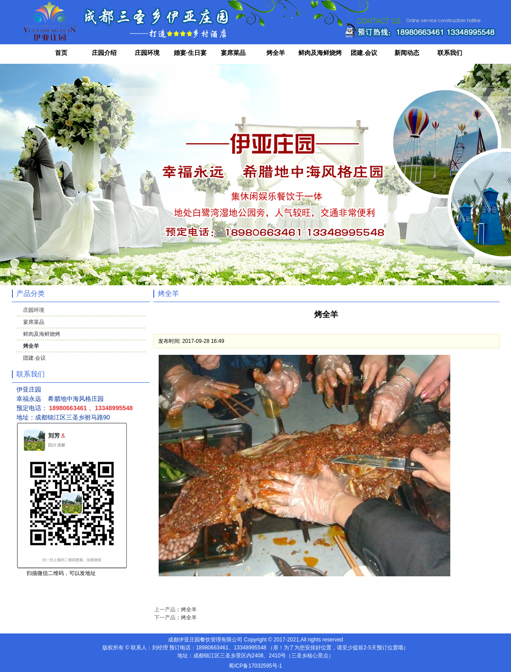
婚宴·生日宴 (190, 52)
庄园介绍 (104, 52)
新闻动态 (406, 52)
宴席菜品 (233, 52)
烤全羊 (275, 52)
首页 (61, 52)
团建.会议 (364, 52)
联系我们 (449, 52)
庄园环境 (147, 52)
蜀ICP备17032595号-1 (255, 666)
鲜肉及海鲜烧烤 (320, 52)
